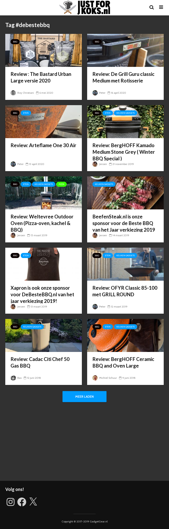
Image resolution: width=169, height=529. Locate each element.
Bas (16, 377)
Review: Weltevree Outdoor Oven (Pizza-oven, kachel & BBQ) (42, 223)
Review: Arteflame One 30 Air (43, 145)
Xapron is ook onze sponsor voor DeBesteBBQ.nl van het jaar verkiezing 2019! (42, 294)
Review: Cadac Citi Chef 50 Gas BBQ (40, 362)
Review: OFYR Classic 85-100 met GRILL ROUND (124, 291)
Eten (26, 113)
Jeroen (99, 164)
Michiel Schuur (104, 377)
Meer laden (84, 397)
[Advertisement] (84, 443)
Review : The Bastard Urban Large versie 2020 (41, 77)
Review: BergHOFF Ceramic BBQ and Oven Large (123, 362)
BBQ (15, 41)
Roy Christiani (22, 92)
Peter (98, 92)
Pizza (61, 184)
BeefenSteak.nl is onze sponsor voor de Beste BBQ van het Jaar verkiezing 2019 (123, 223)
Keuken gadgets (125, 113)
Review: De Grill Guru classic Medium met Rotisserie (123, 77)
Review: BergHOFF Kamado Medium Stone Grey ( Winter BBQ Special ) (123, 151)
